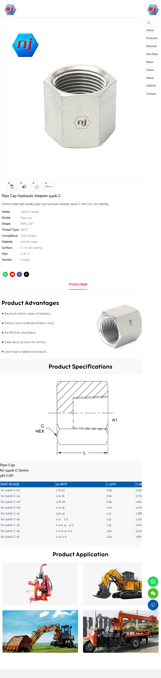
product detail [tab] (78, 284)
